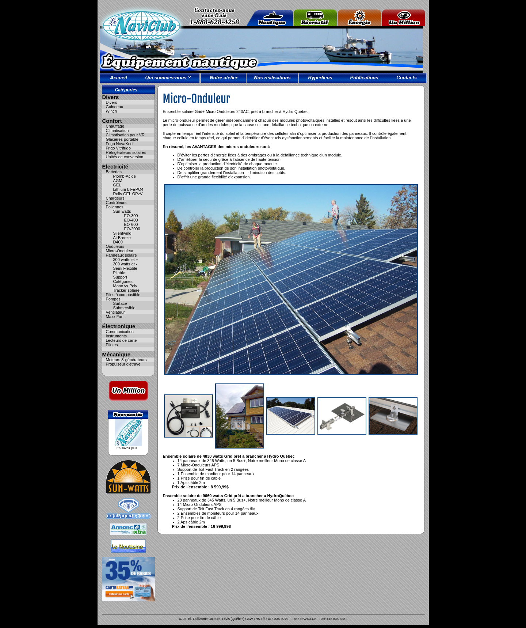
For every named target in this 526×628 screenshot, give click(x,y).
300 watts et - (125, 264)
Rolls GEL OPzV (128, 194)
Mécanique (116, 354)
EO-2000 (132, 229)
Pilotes (112, 345)
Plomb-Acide (124, 176)
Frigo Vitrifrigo (118, 148)
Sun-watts (122, 211)
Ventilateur (115, 312)
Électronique (119, 326)
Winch (111, 111)
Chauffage (115, 126)
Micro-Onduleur (120, 251)
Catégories (123, 281)
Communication (120, 331)
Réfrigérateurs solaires (126, 152)
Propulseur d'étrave (123, 364)
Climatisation (117, 130)
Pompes (113, 299)
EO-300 (131, 215)
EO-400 (131, 220)
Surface (120, 303)
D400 (118, 242)
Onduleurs (115, 246)
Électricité (115, 166)
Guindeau (114, 107)
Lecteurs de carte (121, 340)
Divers (110, 97)
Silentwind (122, 233)
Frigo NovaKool (120, 143)
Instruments (116, 336)
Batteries (114, 172)
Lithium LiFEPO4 (128, 189)
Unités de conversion (125, 157)
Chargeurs (115, 198)
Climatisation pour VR (125, 135)
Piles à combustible (123, 294)
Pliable (119, 273)
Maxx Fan (114, 316)
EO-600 (131, 224)
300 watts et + (125, 259)
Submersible (124, 308)
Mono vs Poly (125, 286)
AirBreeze (122, 237)
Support (120, 277)
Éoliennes (114, 207)
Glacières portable (122, 139)
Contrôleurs (116, 202)
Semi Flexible (125, 268)
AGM (117, 180)
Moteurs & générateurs (126, 359)
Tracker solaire (126, 290)
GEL (117, 185)
